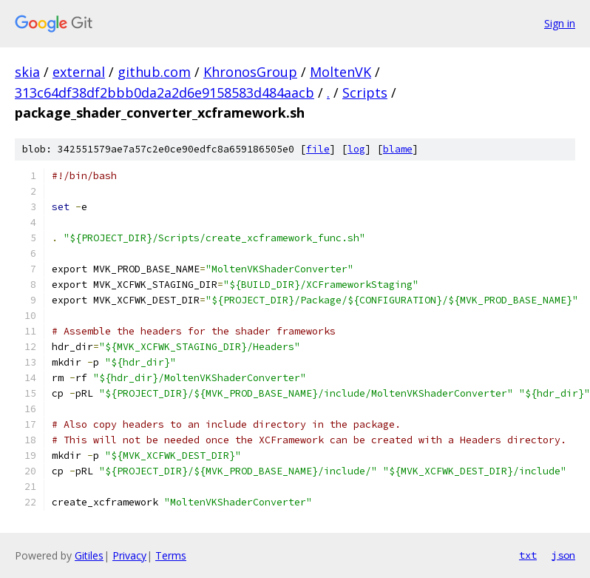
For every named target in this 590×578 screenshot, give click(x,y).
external (78, 72)
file (318, 149)
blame (398, 149)
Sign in (559, 23)
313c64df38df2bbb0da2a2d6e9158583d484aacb (164, 92)
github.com (154, 72)
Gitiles (89, 555)
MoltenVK (340, 72)
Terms (170, 555)
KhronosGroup (250, 72)
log (356, 149)
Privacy (129, 555)
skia (27, 72)
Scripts (364, 92)
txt (528, 555)
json (563, 555)
